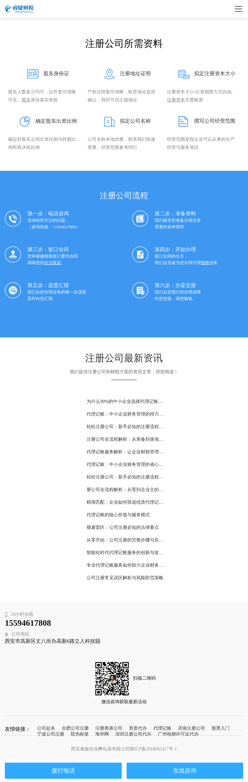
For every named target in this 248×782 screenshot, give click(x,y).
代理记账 (162, 728)
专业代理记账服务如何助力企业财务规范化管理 (125, 565)
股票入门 (221, 728)
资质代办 (138, 728)
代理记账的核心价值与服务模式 (118, 514)
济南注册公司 (191, 728)
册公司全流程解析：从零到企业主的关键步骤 (125, 489)
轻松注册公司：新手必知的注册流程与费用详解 (125, 426)
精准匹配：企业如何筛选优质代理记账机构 (125, 502)
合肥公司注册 (75, 728)
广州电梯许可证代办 (178, 734)
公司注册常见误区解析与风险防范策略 (125, 577)
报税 (205, 262)
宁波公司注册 (50, 734)
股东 (26, 100)
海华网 (102, 734)
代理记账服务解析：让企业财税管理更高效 (125, 451)
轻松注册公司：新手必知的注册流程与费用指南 (125, 477)
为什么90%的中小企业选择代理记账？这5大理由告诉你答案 (125, 401)
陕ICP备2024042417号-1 (153, 748)
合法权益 (52, 262)
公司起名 (46, 728)
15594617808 (28, 623)
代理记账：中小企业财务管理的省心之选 (125, 464)
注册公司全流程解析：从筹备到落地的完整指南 (125, 439)
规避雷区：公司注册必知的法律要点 (123, 527)
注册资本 (176, 100)
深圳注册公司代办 (133, 734)
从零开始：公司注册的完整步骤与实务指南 (125, 540)
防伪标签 (80, 734)
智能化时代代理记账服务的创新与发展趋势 (125, 552)
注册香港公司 (108, 728)
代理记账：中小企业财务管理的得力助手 (125, 414)
